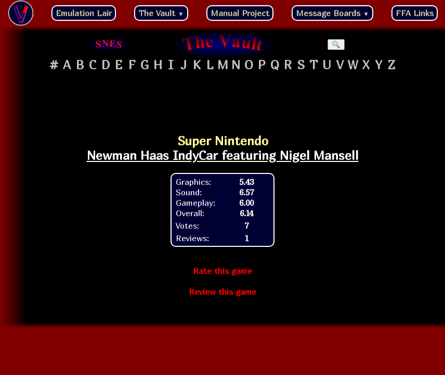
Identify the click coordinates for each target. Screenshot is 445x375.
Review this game (222, 291)
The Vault (161, 13)
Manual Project (240, 13)
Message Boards (332, 13)
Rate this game (222, 271)
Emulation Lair (84, 13)
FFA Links (415, 13)
